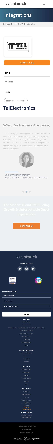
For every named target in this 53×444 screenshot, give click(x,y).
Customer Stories (26, 369)
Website (9, 81)
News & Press (26, 358)
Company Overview (26, 353)
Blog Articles (26, 372)
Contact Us (26, 391)
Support (26, 375)
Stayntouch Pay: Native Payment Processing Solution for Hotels (26, 327)
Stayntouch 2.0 (26, 322)
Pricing (26, 345)
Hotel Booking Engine (26, 330)
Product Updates (26, 378)
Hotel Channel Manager (26, 333)
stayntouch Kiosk (26, 336)
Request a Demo (26, 394)
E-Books (26, 381)
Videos (26, 384)
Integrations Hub (11, 24)
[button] (26, 192)
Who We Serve (26, 356)
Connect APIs (26, 339)
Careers (26, 361)
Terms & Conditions (26, 433)
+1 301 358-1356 (26, 409)
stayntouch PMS (26, 325)
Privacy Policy (26, 429)
